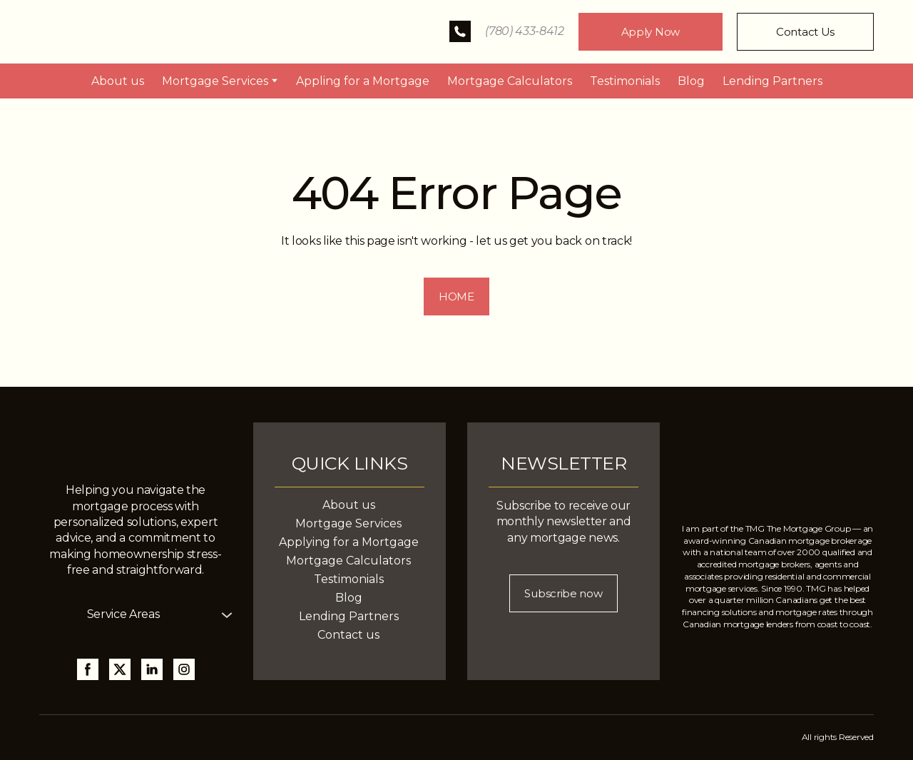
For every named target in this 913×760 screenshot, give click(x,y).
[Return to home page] (143, 32)
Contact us (348, 635)
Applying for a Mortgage (349, 542)
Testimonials (625, 81)
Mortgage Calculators (509, 81)
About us (117, 81)
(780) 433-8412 (524, 31)
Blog (691, 81)
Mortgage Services (215, 81)
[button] (460, 31)
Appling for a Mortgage (362, 81)
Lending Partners (772, 81)
